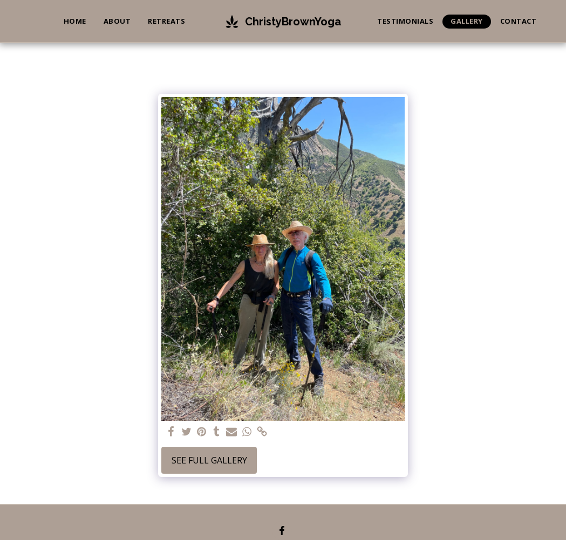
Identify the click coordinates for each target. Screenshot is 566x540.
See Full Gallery (209, 460)
